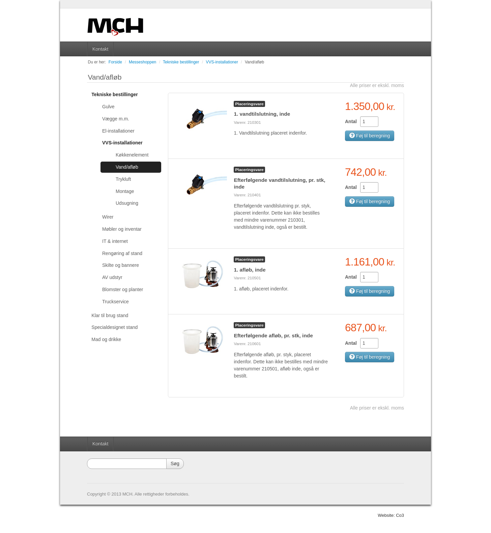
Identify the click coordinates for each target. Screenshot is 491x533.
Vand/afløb (254, 62)
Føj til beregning (369, 135)
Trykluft (123, 179)
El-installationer (118, 131)
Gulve (108, 106)
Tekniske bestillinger (181, 62)
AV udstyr (112, 277)
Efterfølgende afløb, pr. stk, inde (273, 335)
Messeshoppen (142, 62)
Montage (125, 191)
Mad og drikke (106, 339)
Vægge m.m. (115, 118)
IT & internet (115, 241)
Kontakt (100, 49)
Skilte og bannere (120, 265)
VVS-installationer (222, 62)
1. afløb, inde (249, 270)
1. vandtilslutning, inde (262, 114)
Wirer (107, 217)
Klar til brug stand (109, 315)
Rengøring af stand (122, 253)
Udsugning (127, 203)
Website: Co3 (391, 515)
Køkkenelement (132, 155)
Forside (115, 62)
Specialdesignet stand (114, 327)
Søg (175, 463)
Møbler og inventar (122, 229)
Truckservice (115, 301)
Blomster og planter (122, 289)
